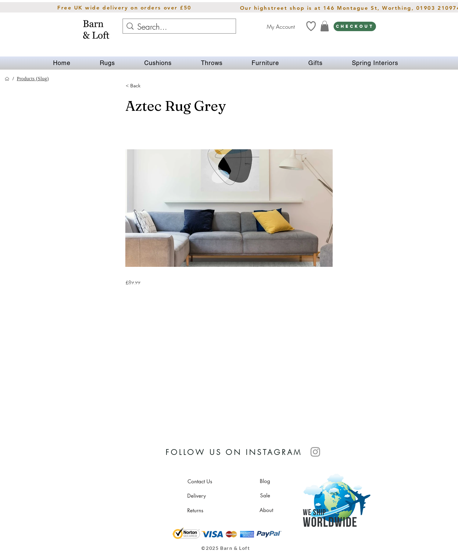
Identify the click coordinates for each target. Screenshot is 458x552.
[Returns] (195, 510)
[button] (107, 63)
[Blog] (265, 481)
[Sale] (265, 495)
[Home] (7, 78)
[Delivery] (196, 495)
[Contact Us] (199, 481)
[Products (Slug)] (33, 78)
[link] (324, 26)
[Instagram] (315, 451)
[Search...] (180, 27)
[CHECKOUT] (355, 26)
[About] (266, 510)
